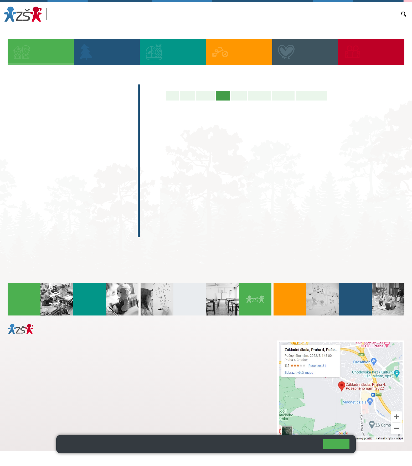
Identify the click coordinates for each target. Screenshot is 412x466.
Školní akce (259, 95)
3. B (65, 136)
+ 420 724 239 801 (182, 354)
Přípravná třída (31, 110)
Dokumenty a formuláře (379, 14)
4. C (89, 136)
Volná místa (334, 14)
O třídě (187, 95)
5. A (112, 126)
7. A (42, 166)
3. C (65, 146)
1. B (18, 136)
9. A (89, 166)
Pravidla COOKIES (196, 458)
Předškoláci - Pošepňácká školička (55, 100)
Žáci (27, 33)
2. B (42, 136)
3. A (65, 126)
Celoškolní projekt (35, 232)
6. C (18, 187)
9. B (56, 33)
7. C (42, 187)
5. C (112, 146)
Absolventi (26, 211)
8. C (65, 187)
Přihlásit (129, 458)
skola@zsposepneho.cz (173, 360)
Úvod (172, 95)
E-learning (26, 222)
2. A (42, 126)
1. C (18, 146)
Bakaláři (230, 14)
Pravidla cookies (297, 446)
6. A (18, 166)
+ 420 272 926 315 (31, 399)
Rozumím (336, 444)
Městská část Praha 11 (26, 420)
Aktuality (280, 14)
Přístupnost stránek (158, 458)
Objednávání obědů (306, 14)
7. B (42, 176)
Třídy (42, 33)
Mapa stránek (106, 458)
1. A (18, 126)
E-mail (352, 14)
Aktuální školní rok (255, 14)
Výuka (71, 33)
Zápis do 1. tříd (31, 89)
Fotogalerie (283, 95)
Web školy (394, 458)
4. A (89, 126)
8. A (65, 166)
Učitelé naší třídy (311, 95)
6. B (18, 176)
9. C (89, 187)
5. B (112, 136)
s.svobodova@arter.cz (184, 349)
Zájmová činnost (33, 201)
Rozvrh (239, 95)
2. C (42, 146)
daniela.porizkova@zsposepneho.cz (49, 404)
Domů (13, 33)
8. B (65, 176)
